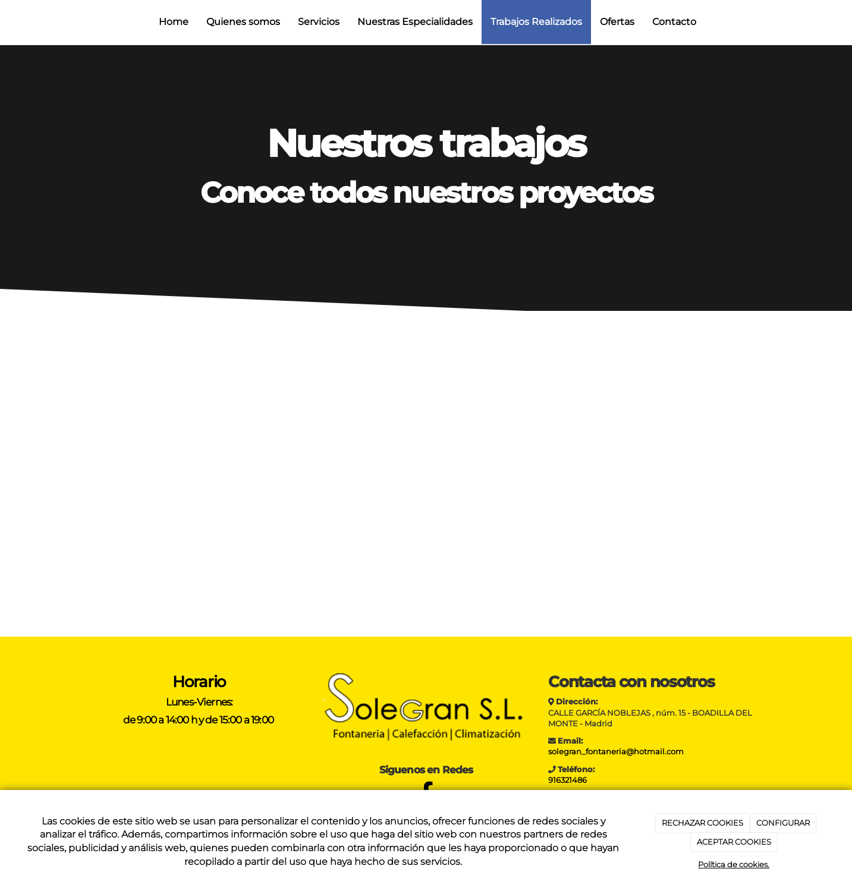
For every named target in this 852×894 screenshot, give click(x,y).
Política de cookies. (733, 864)
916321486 (567, 780)
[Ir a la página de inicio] (6, 22)
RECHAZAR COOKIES (702, 822)
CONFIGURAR (783, 822)
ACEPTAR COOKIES (734, 841)
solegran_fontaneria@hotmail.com (616, 751)
